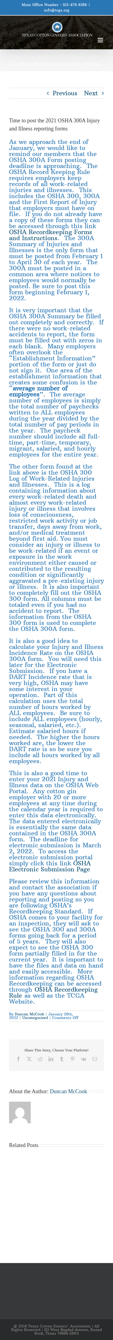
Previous (65, 93)
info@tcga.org (56, 10)
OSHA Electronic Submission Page (50, 866)
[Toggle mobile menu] (101, 40)
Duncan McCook (29, 1014)
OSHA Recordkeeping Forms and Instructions (50, 235)
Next (91, 93)
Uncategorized (35, 1017)
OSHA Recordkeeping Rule (53, 992)
